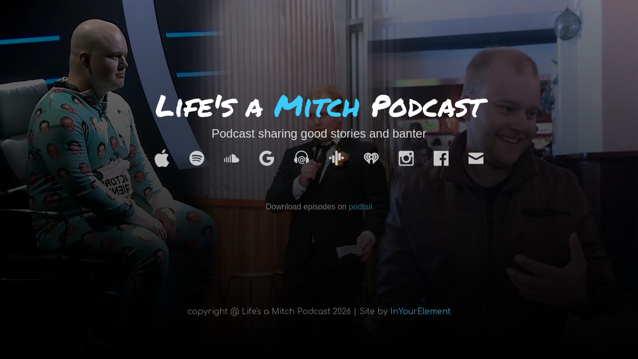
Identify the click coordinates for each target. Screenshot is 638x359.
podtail (360, 206)
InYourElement (420, 311)
